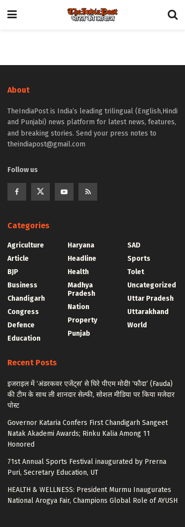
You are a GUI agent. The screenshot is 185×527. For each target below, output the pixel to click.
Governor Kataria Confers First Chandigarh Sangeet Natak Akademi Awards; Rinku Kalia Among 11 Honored (87, 434)
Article (18, 258)
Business (22, 285)
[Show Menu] (12, 15)
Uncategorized (151, 285)
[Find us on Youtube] (64, 192)
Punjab (79, 333)
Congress (23, 312)
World (137, 325)
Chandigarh (26, 298)
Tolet (135, 272)
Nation (78, 307)
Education (23, 338)
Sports (138, 258)
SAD (134, 245)
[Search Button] (173, 15)
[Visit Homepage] (92, 14)
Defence (21, 325)
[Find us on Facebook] (16, 192)
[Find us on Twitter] (40, 192)
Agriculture (25, 245)
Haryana (81, 245)
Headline (82, 258)
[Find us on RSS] (87, 192)
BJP (12, 272)
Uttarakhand (148, 312)
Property (82, 320)
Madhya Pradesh (81, 289)
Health (78, 272)
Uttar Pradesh (150, 298)
